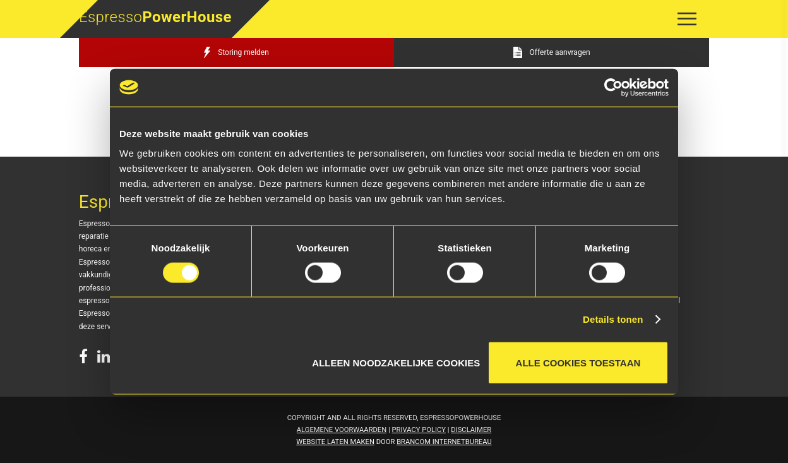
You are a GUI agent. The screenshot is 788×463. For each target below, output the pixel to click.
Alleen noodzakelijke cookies (396, 360)
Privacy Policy (419, 430)
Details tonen (613, 318)
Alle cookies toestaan (578, 363)
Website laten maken (335, 442)
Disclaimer (471, 430)
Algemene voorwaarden (341, 430)
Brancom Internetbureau (444, 442)
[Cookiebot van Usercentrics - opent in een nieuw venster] (613, 87)
